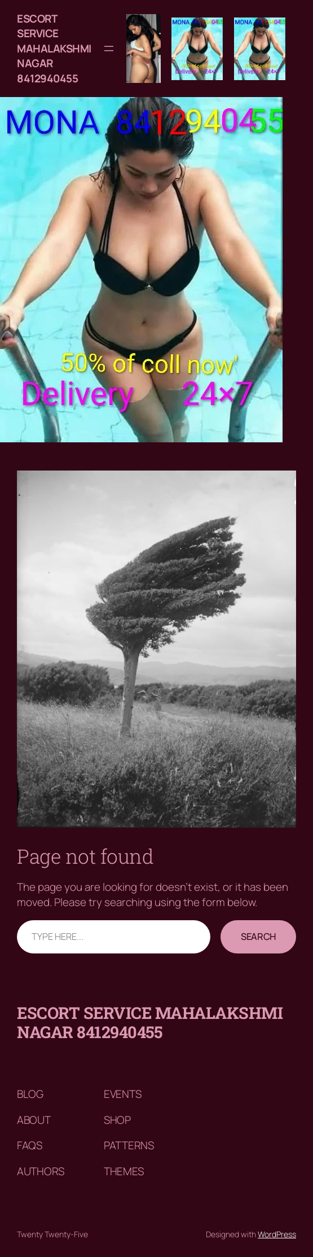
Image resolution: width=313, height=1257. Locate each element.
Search (258, 936)
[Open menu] (109, 48)
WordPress (277, 1234)
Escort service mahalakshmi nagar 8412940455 (54, 48)
